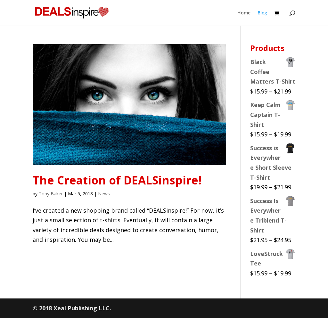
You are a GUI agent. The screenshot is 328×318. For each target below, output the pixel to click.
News (104, 194)
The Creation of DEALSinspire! (117, 180)
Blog (262, 13)
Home (243, 13)
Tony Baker (51, 194)
